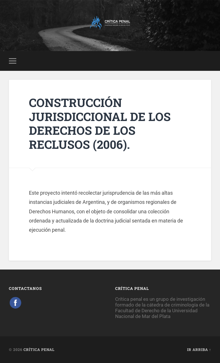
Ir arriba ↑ (199, 349)
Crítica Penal (39, 349)
